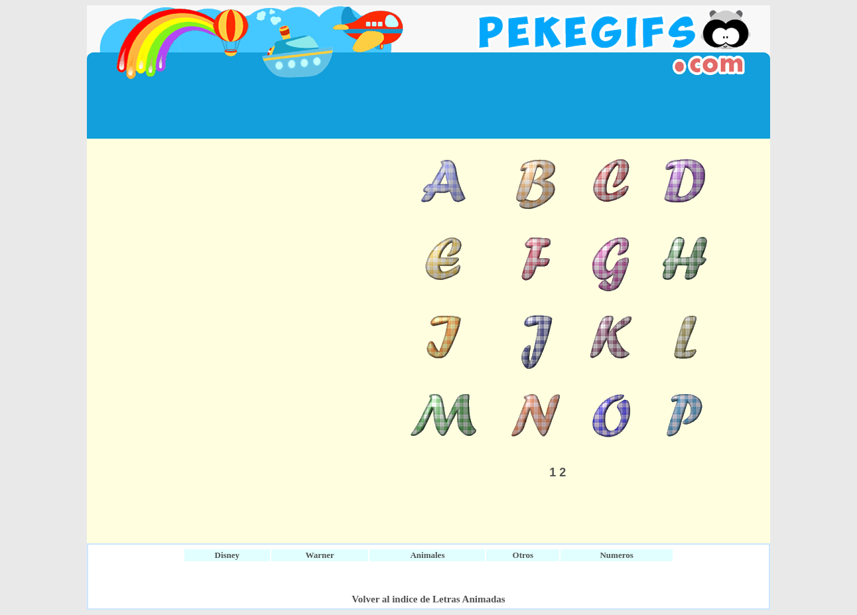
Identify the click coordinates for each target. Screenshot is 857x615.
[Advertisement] (428, 109)
